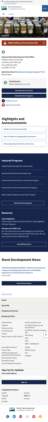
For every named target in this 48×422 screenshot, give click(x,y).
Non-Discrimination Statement (11, 363)
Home (4, 300)
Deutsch (27, 393)
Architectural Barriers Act (33, 322)
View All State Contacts (24, 90)
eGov (26, 353)
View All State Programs (24, 96)
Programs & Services (10, 311)
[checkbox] (45, 335)
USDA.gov (5, 325)
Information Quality (8, 361)
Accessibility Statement (9, 347)
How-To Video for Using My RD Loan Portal (20, 136)
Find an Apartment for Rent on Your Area (19, 144)
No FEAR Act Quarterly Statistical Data (35, 331)
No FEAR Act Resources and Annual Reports (34, 326)
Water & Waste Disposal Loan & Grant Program (19, 195)
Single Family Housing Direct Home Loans (17, 166)
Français (26, 399)
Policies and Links (7, 328)
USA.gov (27, 347)
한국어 (4, 399)
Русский (4, 401)
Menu (45, 8)
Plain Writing (29, 335)
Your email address (9, 373)
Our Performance (7, 331)
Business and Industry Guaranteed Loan (16, 173)
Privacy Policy (6, 350)
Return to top (7, 294)
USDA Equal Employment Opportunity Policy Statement (11, 354)
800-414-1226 (24, 236)
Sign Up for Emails (11, 105)
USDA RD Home (7, 322)
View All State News (24, 283)
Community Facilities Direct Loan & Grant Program (20, 180)
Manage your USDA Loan (11, 228)
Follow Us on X (9, 100)
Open (26, 338)
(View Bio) (26, 84)
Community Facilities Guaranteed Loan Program (19, 187)
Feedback (28, 356)
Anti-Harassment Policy (9, 358)
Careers (4, 334)
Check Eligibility (8, 219)
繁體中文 (27, 396)
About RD (5, 305)
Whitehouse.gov (30, 350)
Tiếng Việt (5, 396)
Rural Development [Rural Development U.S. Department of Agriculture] (16, 8)
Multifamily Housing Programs (27, 72)
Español (4, 393)
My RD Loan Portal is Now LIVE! (15, 129)
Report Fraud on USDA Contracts (12, 336)
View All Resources (24, 244)
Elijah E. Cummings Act (32, 344)
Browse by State (8, 316)
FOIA (26, 341)
